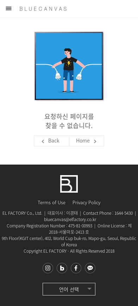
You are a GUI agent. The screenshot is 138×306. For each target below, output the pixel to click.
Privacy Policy (86, 202)
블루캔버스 (43, 8)
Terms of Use (51, 202)
